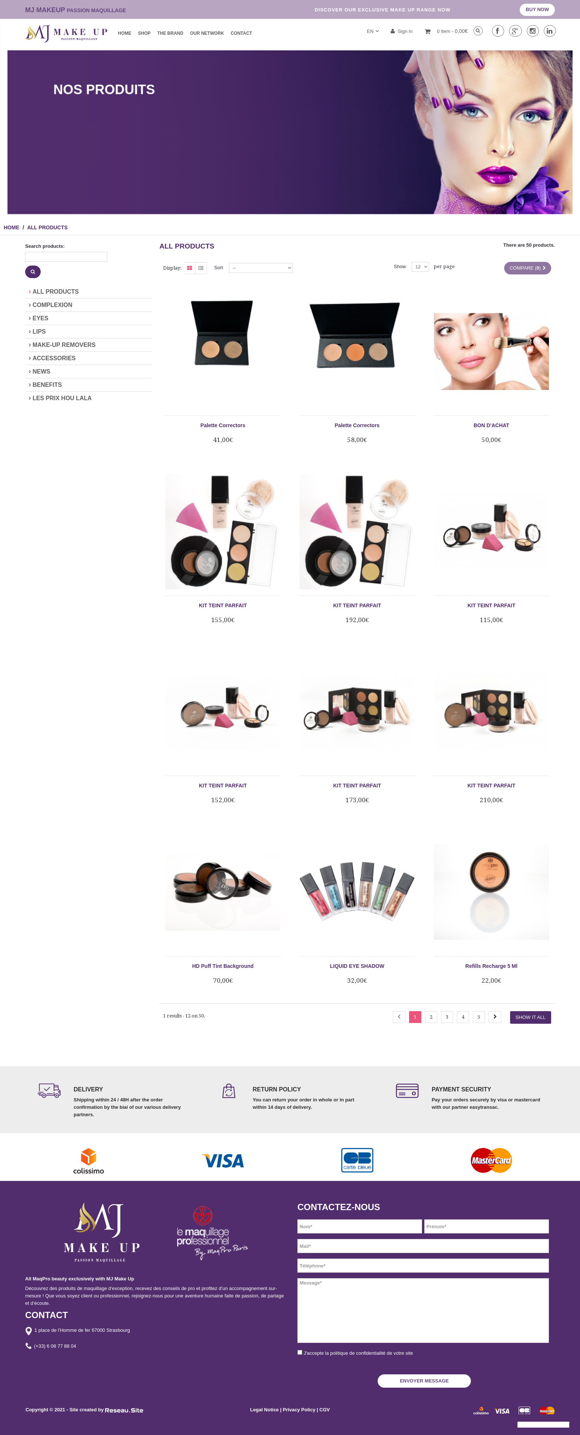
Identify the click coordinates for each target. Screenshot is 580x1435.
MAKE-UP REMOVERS (64, 345)
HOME (11, 227)
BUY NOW (537, 9)
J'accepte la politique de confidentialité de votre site (358, 1353)
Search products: (45, 246)
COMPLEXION (52, 305)
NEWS (41, 371)
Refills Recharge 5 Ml (491, 966)
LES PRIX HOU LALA (62, 398)
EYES (40, 318)
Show (400, 266)
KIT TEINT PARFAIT (223, 605)
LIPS (39, 331)
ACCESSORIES (54, 358)
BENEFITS (47, 385)
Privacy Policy (300, 1409)
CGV (325, 1409)
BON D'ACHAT (491, 425)
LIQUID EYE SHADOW (357, 966)
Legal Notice (264, 1409)
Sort (218, 267)
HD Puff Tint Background (222, 966)
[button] (12, 1425)
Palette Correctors (222, 425)
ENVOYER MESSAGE (424, 1381)
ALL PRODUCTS (56, 291)
